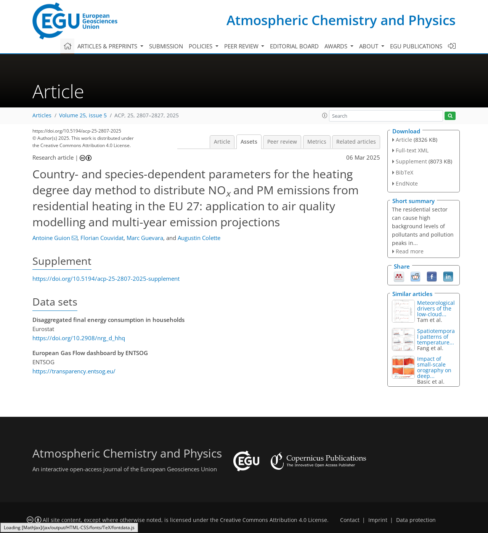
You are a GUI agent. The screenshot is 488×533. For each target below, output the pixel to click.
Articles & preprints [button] (108, 46)
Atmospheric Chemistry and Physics (341, 20)
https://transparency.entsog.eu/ (74, 371)
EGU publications (416, 46)
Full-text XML (412, 150)
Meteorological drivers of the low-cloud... (436, 308)
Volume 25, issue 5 (83, 115)
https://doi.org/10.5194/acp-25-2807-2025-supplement (106, 278)
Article (222, 141)
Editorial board (294, 46)
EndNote (407, 183)
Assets (249, 141)
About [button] (369, 46)
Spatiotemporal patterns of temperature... (436, 336)
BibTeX (404, 172)
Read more (410, 251)
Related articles (356, 141)
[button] (324, 115)
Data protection (416, 520)
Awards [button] (336, 46)
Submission (166, 46)
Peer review (282, 141)
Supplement (411, 161)
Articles (41, 115)
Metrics (316, 141)
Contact (350, 520)
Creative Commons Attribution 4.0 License (273, 520)
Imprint (377, 520)
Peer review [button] (242, 46)
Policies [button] (201, 46)
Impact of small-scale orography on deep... (434, 367)
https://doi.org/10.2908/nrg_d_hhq (78, 338)
